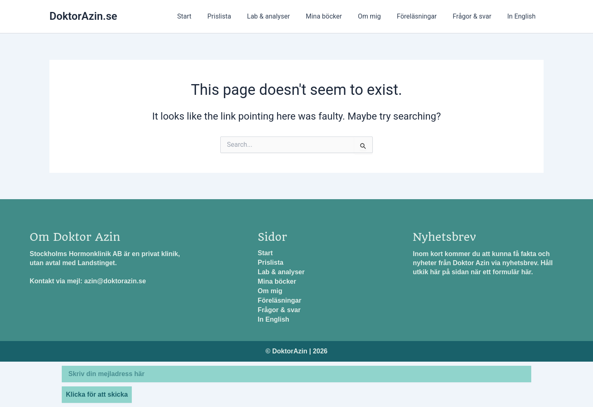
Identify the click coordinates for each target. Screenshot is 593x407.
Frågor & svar (476, 16)
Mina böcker (336, 16)
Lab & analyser (283, 16)
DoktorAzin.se (83, 16)
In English (523, 16)
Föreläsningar (424, 16)
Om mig (378, 16)
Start (205, 16)
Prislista (237, 16)
